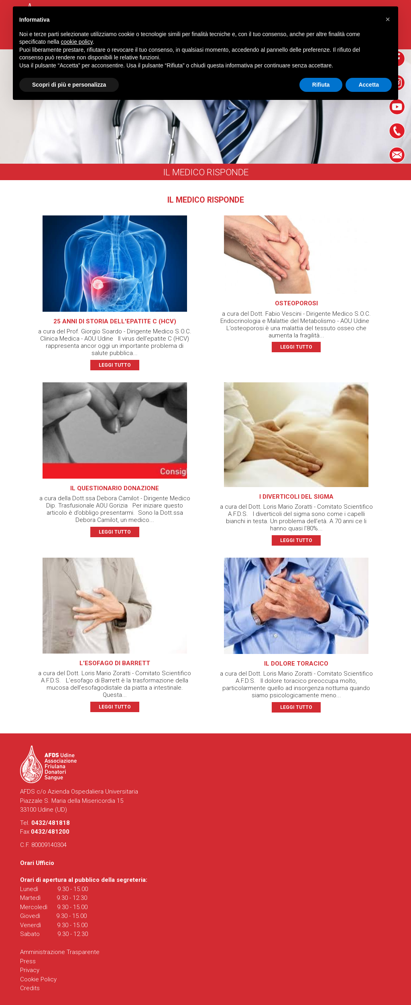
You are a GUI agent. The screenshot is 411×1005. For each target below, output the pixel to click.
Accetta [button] (368, 84)
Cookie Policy (38, 979)
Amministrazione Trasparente (60, 952)
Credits (30, 988)
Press (28, 961)
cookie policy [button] (77, 42)
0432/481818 (50, 822)
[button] (387, 19)
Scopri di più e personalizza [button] (69, 84)
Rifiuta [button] (321, 84)
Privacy (29, 970)
